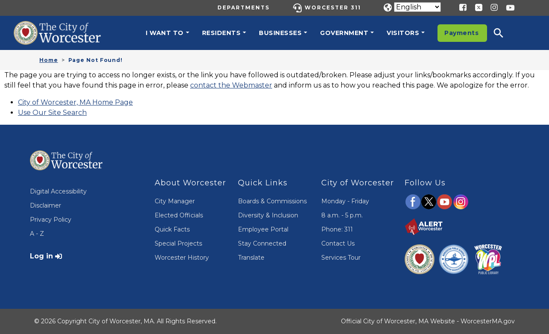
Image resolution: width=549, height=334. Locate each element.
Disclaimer (45, 205)
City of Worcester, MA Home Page (75, 102)
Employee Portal (263, 229)
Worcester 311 (333, 7)
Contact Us (338, 243)
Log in (41, 256)
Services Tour (341, 257)
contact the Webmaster (231, 85)
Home (48, 60)
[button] (504, 33)
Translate (251, 257)
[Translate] (417, 7)
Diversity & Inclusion (268, 215)
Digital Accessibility (58, 191)
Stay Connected (262, 243)
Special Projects (178, 243)
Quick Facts (172, 229)
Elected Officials (179, 215)
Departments (243, 7)
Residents (221, 33)
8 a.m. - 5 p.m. (342, 215)
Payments (461, 33)
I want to (165, 33)
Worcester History (182, 257)
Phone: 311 (337, 229)
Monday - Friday (345, 201)
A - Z (37, 233)
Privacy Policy (50, 219)
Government (344, 33)
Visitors (403, 33)
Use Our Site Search (52, 112)
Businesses (280, 33)
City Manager (175, 201)
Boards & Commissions (272, 201)
